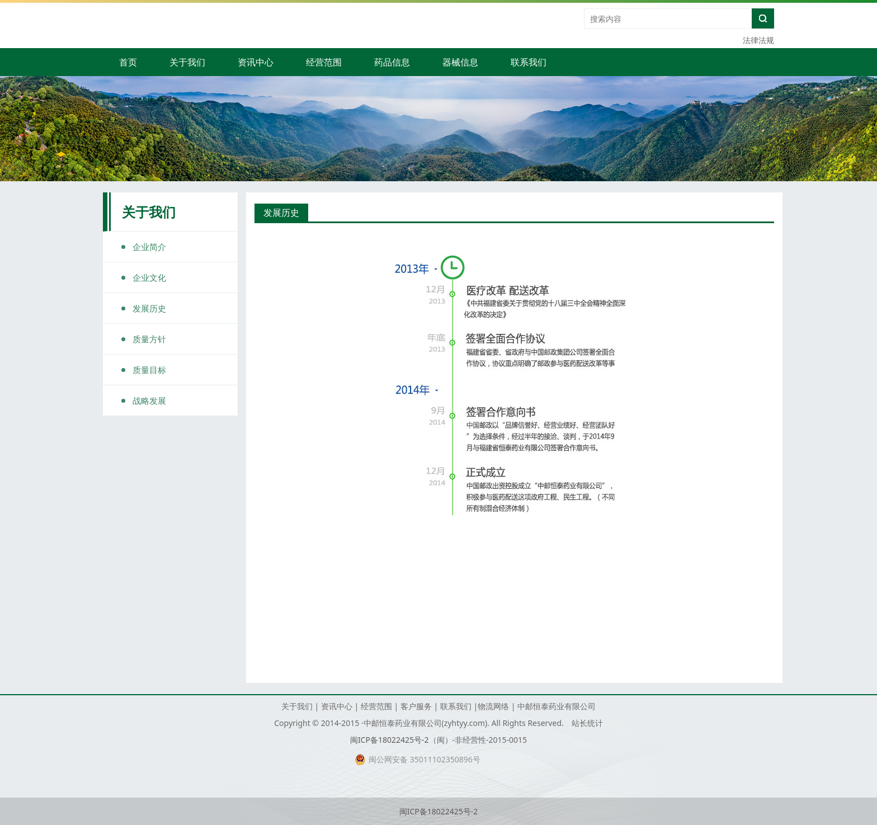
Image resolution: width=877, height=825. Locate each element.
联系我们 (528, 62)
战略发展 (149, 400)
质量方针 (149, 339)
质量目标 (149, 369)
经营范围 (324, 62)
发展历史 (149, 308)
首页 (128, 62)
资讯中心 (256, 62)
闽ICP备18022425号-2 (389, 739)
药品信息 (392, 62)
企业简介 (149, 246)
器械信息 (460, 62)
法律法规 (758, 40)
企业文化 (149, 277)
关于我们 (187, 62)
